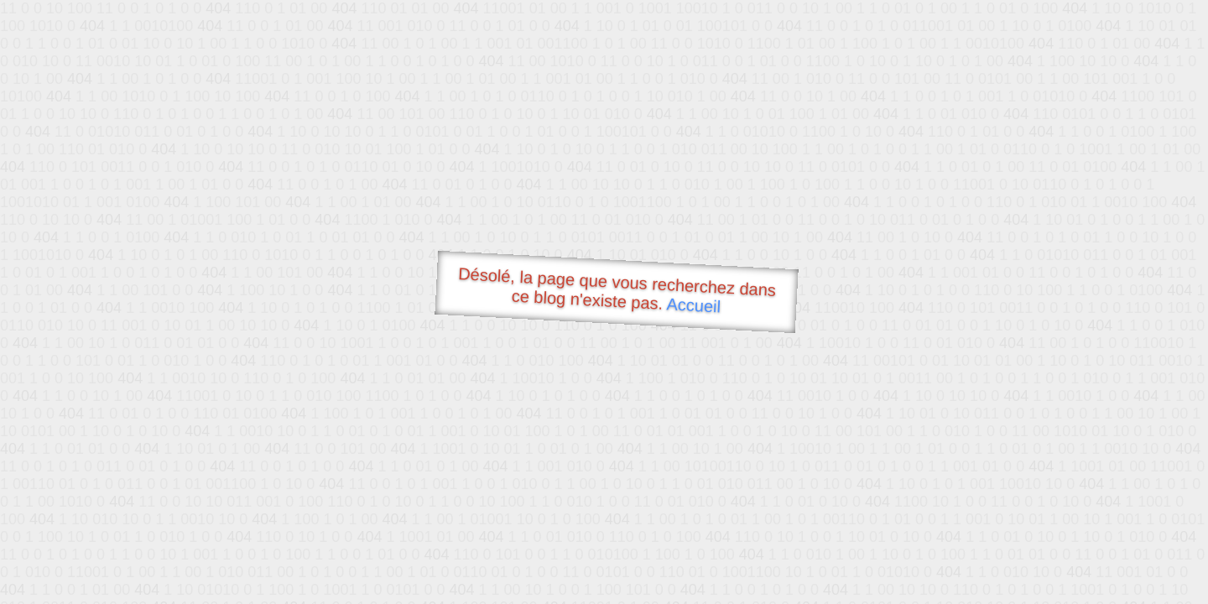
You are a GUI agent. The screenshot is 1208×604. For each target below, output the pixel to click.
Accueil (693, 304)
